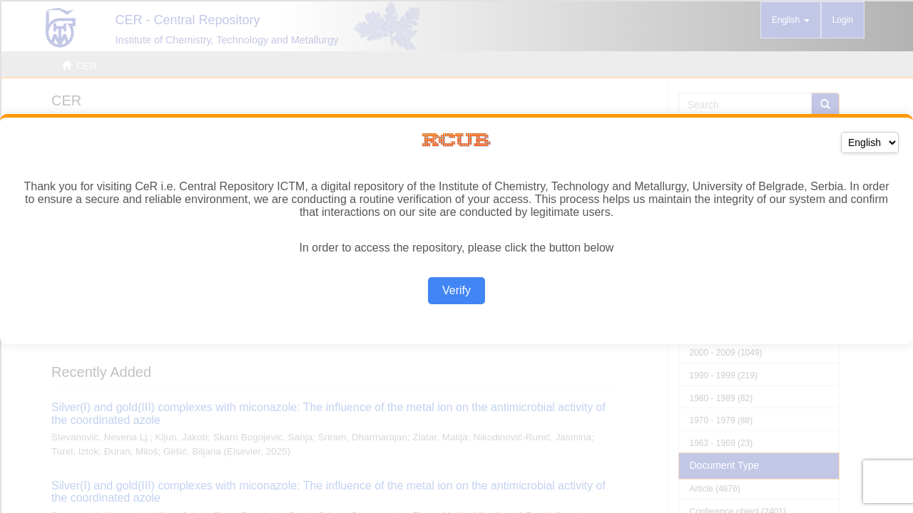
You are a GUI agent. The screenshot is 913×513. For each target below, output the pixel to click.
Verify (456, 290)
